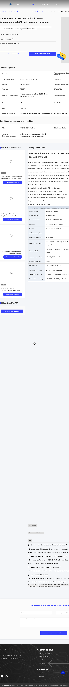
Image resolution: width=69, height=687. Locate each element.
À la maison (19, 5)
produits (13, 12)
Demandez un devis (42, 53)
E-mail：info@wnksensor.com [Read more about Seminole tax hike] (10, 658)
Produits (32, 4)
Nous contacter (58, 5)
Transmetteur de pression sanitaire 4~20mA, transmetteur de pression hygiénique (11, 253)
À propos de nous (43, 5)
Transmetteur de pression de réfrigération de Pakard (44, 586)
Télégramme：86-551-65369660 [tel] (11, 655)
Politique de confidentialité (7, 685)
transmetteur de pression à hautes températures (31, 12)
